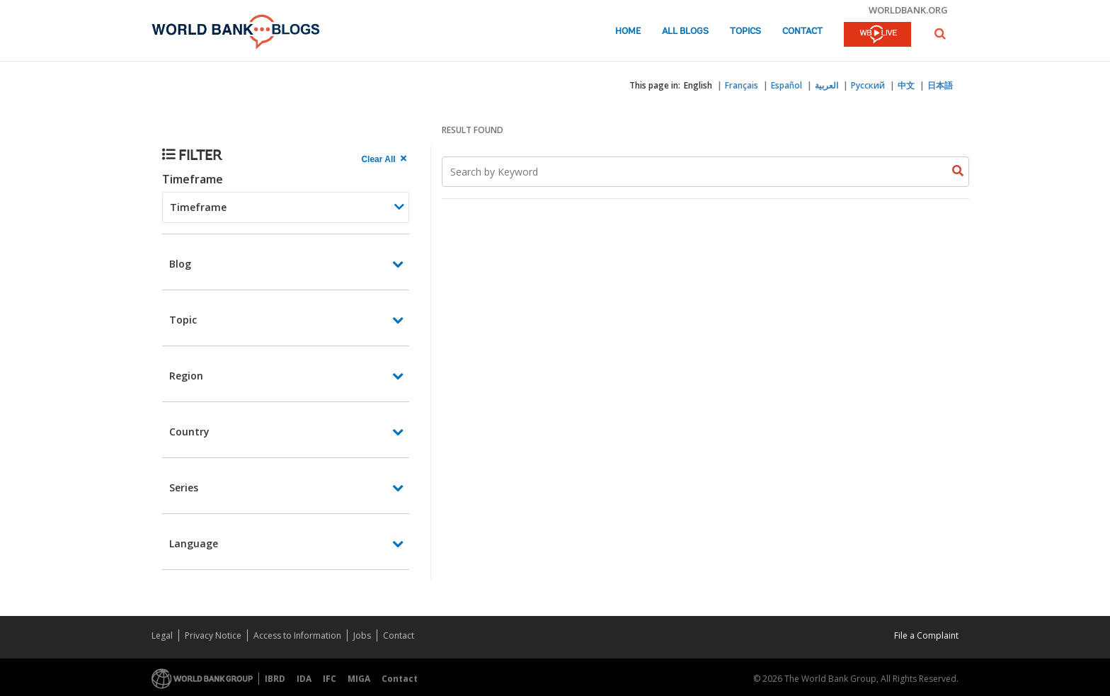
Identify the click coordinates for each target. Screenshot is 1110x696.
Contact (802, 31)
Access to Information (297, 635)
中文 (906, 85)
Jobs (362, 635)
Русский (868, 85)
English (698, 85)
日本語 (940, 85)
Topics (745, 31)
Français (741, 85)
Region (186, 375)
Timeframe (192, 179)
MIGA (359, 679)
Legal (162, 635)
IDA (304, 679)
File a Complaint (926, 635)
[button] (940, 34)
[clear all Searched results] (385, 159)
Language (193, 543)
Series (183, 487)
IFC (329, 679)
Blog (180, 263)
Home (628, 31)
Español (786, 85)
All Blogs (685, 31)
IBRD (275, 679)
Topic (183, 319)
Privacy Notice (213, 635)
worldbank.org (908, 10)
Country (189, 431)
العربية (826, 85)
